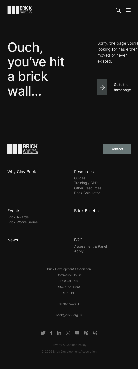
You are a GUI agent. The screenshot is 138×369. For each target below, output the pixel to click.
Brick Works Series (22, 222)
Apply (79, 251)
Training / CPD (86, 183)
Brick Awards (18, 217)
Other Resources (87, 188)
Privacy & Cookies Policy (69, 345)
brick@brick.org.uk (69, 315)
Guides (79, 178)
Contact (117, 149)
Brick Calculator (87, 193)
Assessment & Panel (90, 246)
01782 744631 (69, 304)
